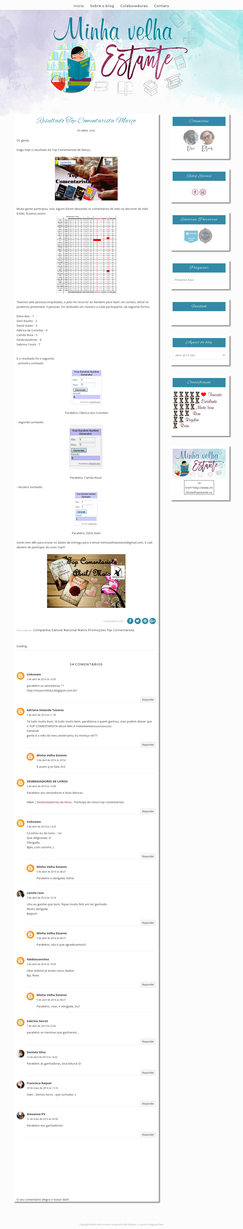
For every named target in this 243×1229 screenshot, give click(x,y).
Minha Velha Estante (52, 755)
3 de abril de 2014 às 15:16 (41, 897)
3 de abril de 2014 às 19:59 (41, 964)
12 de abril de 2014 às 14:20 (42, 1057)
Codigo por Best (155, 1224)
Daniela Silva (36, 1052)
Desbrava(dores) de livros (54, 802)
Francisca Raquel (39, 1083)
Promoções (97, 630)
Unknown (34, 674)
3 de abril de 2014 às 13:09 (41, 786)
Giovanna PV (36, 1114)
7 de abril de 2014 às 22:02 (41, 1026)
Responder (148, 699)
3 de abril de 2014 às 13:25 (41, 826)
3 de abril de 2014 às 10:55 (41, 679)
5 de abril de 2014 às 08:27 (51, 871)
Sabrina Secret (37, 1021)
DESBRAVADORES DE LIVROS (47, 781)
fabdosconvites (38, 959)
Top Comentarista (120, 630)
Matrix (82, 630)
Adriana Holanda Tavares (45, 710)
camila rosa (35, 893)
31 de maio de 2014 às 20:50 (42, 1119)
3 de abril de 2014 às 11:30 (41, 715)
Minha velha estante (100, 1224)
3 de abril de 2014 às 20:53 (51, 760)
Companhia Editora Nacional (55, 630)
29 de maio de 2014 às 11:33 (42, 1088)
